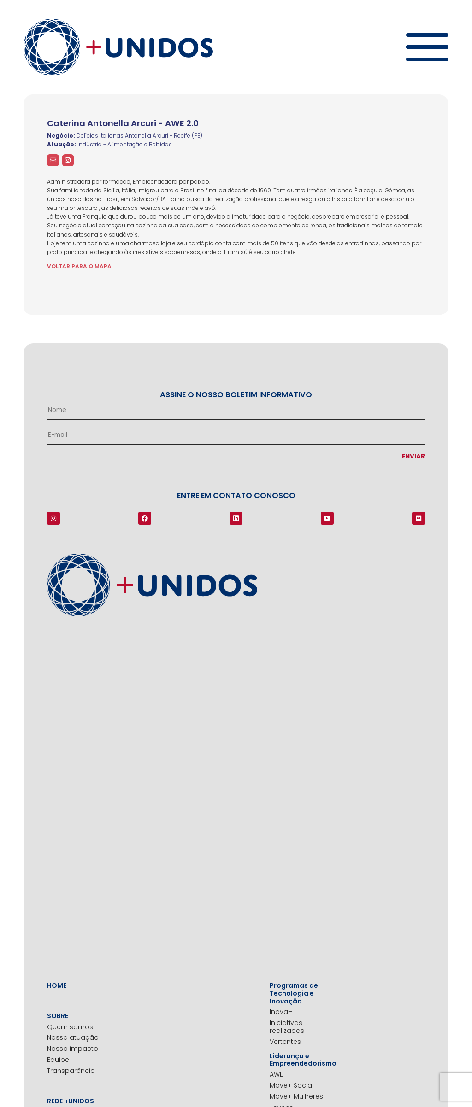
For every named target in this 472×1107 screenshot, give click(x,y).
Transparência (71, 1071)
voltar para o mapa (79, 266)
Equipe (58, 1060)
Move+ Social (291, 1086)
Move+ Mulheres (296, 1097)
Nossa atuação (73, 1038)
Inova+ (281, 1012)
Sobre (57, 1016)
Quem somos (70, 1027)
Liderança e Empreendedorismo (301, 1060)
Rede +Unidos (70, 1101)
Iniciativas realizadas (287, 1027)
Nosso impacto (72, 1049)
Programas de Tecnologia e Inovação (294, 993)
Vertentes (285, 1042)
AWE (276, 1074)
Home (56, 986)
